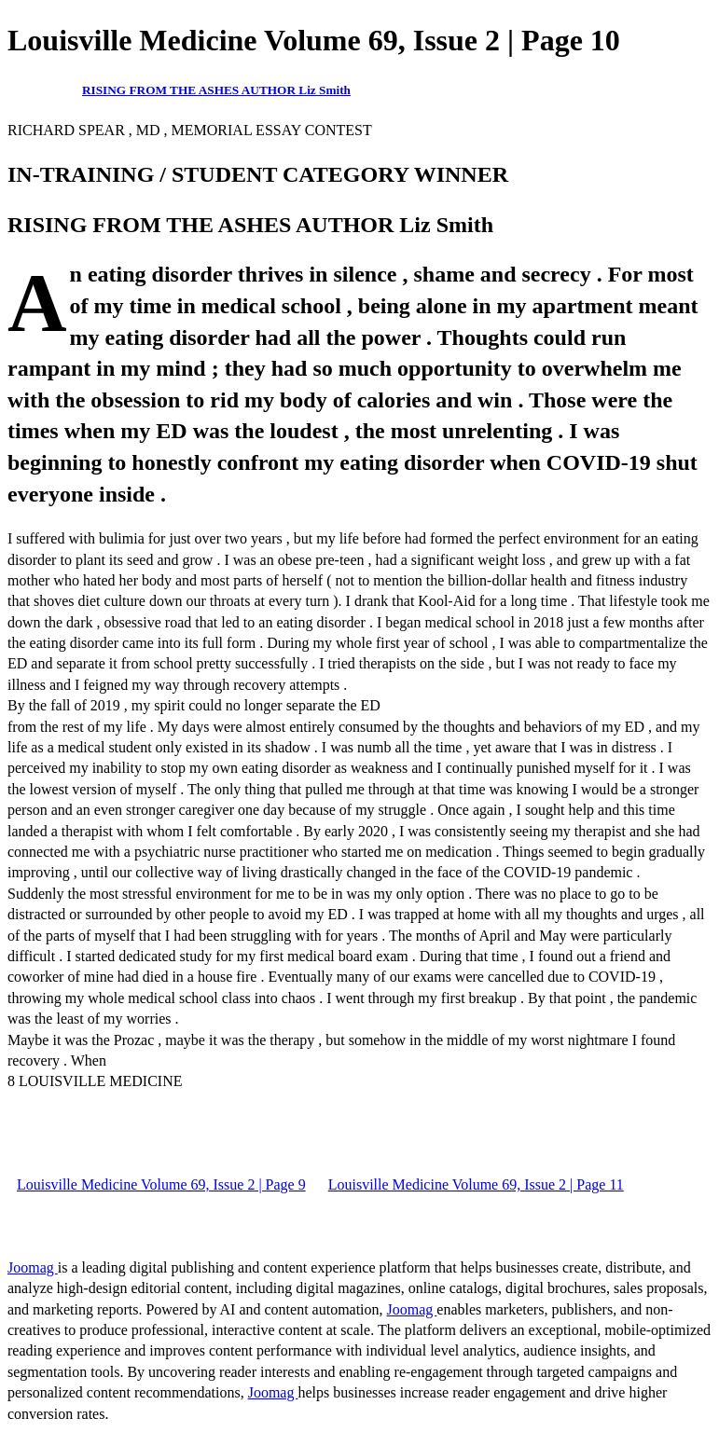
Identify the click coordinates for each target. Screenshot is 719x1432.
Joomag (32, 1267)
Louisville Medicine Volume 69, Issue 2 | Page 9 (161, 1184)
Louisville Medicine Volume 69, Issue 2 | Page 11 (476, 1184)
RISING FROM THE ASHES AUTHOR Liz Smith (216, 90)
